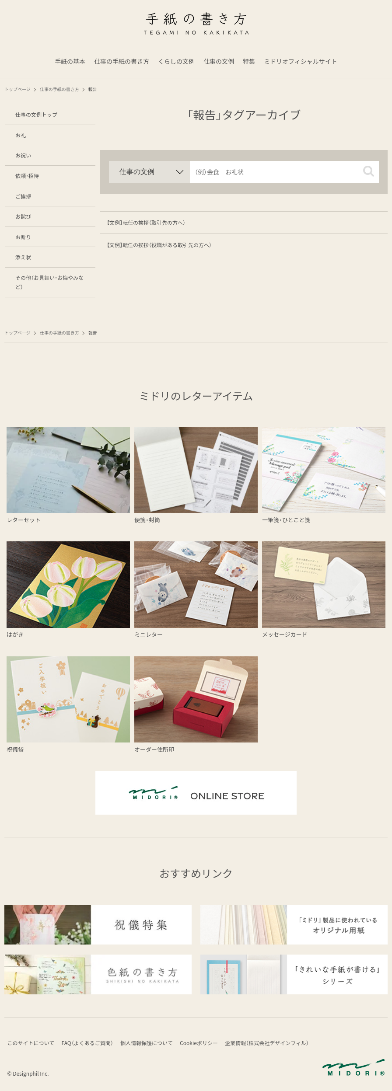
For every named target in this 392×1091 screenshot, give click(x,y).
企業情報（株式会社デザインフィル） (273, 1043)
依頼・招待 (27, 175)
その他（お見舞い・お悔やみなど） (49, 282)
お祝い (23, 155)
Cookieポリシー (204, 1043)
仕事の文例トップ (36, 114)
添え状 (23, 257)
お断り (23, 237)
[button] (369, 171)
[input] (284, 172)
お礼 (20, 135)
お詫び (23, 216)
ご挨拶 (23, 196)
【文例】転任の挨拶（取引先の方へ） (146, 222)
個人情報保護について (150, 1043)
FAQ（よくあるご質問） (90, 1043)
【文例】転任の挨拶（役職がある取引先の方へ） (159, 244)
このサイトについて (31, 1043)
